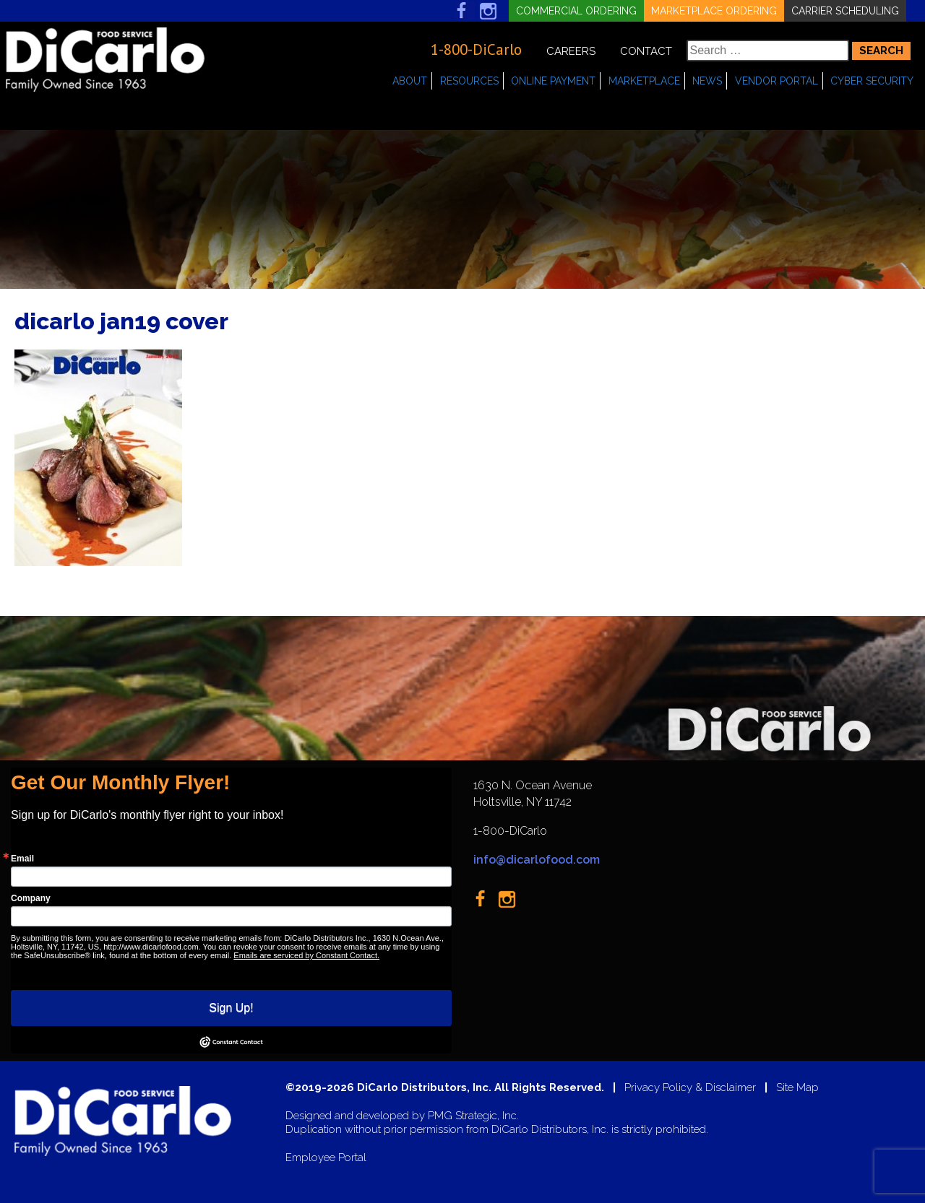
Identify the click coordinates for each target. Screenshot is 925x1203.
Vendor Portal (776, 81)
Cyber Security (871, 81)
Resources (469, 81)
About (409, 81)
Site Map (797, 1088)
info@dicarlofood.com (536, 860)
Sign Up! (231, 1008)
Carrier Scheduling (845, 11)
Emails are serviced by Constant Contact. (306, 955)
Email (22, 858)
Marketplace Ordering (714, 11)
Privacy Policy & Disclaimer (690, 1088)
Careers (570, 51)
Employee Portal (325, 1158)
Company (31, 898)
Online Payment (553, 81)
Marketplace (644, 81)
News (707, 81)
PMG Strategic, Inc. (473, 1116)
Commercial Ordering (576, 11)
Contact (646, 51)
